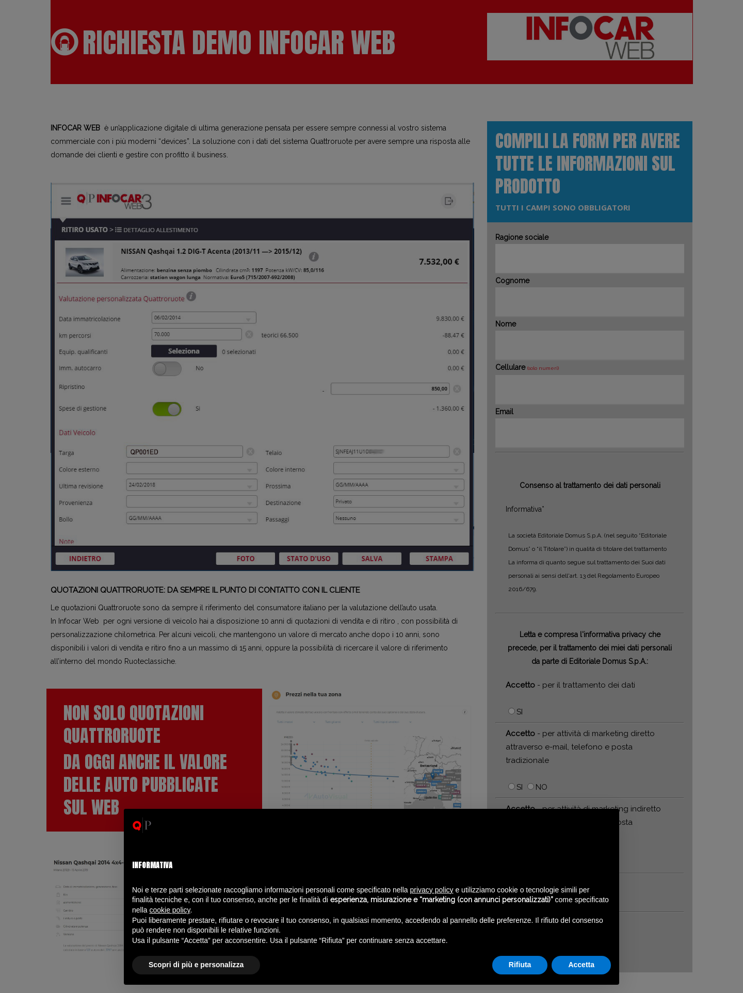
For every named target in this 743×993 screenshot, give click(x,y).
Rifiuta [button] (520, 965)
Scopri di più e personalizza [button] (196, 965)
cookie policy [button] (169, 910)
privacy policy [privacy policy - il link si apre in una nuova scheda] (432, 890)
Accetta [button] (581, 965)
